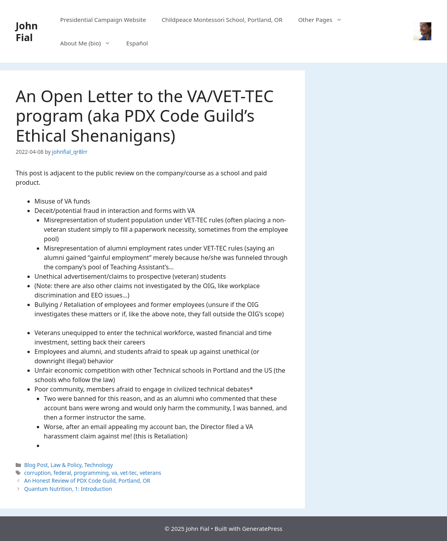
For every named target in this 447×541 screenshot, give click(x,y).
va (114, 472)
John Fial (27, 31)
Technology (98, 465)
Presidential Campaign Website (103, 19)
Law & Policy (65, 465)
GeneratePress (262, 528)
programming (91, 472)
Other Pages (324, 19)
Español (137, 43)
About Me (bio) (89, 43)
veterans (150, 472)
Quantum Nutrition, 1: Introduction (68, 488)
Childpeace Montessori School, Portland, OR (222, 19)
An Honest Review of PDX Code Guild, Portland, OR (87, 480)
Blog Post (36, 465)
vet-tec (128, 472)
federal (62, 472)
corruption (37, 472)
